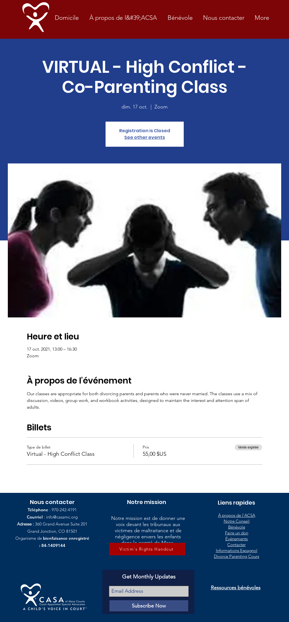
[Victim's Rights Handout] (147, 549)
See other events (144, 137)
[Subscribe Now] (149, 606)
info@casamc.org (62, 517)
